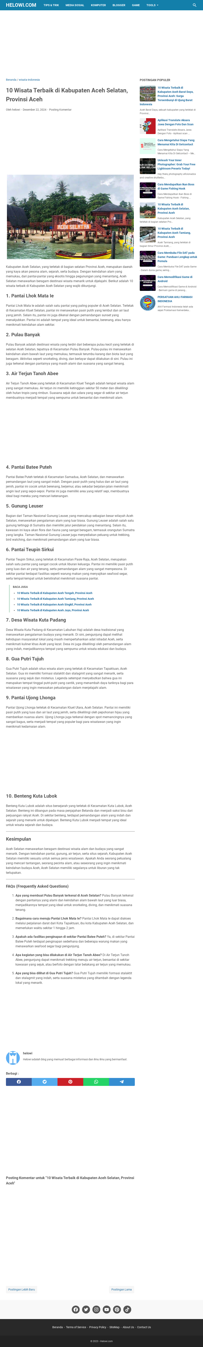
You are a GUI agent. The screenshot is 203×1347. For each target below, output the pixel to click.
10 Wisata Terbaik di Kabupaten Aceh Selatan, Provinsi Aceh (174, 208)
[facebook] (19, 1082)
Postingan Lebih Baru (21, 1289)
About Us (128, 1327)
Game (136, 5)
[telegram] (122, 1082)
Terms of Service (76, 1327)
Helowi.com (21, 5)
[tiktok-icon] (127, 1309)
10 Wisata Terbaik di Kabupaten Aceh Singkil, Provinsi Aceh (54, 604)
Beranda (57, 1327)
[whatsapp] (96, 1082)
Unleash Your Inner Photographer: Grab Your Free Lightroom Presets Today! (176, 164)
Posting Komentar (60, 109)
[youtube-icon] (107, 1309)
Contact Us (144, 1327)
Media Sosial (75, 5)
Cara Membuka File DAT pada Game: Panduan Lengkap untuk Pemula (177, 257)
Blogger (119, 5)
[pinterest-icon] (117, 1309)
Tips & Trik (51, 5)
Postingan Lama (121, 1289)
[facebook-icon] (76, 1309)
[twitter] (44, 1082)
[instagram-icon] (96, 1309)
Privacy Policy (97, 1327)
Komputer (98, 5)
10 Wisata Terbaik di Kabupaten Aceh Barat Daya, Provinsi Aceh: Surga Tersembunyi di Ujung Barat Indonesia (166, 96)
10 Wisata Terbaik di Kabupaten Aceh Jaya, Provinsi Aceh (53, 610)
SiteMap (114, 1327)
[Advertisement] (101, 44)
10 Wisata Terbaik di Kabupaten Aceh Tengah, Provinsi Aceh (54, 593)
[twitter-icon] (86, 1309)
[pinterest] (70, 1082)
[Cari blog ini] (194, 5)
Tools (151, 5)
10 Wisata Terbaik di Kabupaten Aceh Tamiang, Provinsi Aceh (55, 598)
